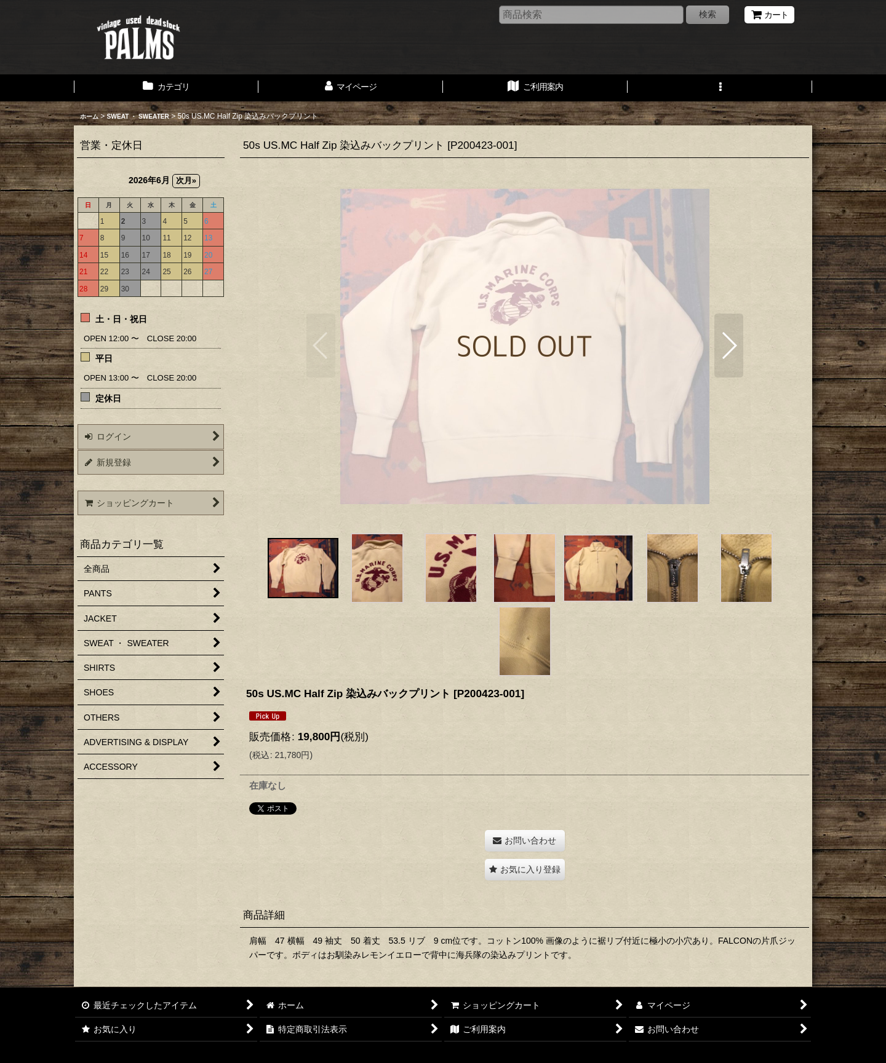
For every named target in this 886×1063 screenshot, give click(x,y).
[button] (720, 87)
